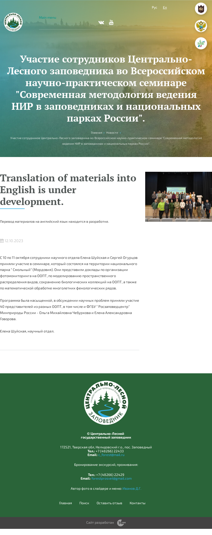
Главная (65, 503)
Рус (154, 7)
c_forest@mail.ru (111, 455)
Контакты (137, 503)
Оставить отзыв (109, 503)
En (165, 7)
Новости (112, 132)
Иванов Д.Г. (132, 488)
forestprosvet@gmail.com (111, 478)
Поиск (84, 503)
